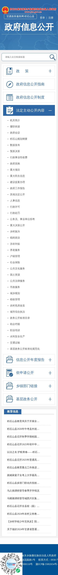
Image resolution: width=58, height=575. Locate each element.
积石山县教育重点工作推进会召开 (24, 467)
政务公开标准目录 (20, 318)
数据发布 (15, 145)
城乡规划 (15, 293)
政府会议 (15, 132)
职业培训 (15, 330)
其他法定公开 (17, 194)
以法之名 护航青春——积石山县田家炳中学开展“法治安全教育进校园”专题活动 (24, 452)
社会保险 (15, 262)
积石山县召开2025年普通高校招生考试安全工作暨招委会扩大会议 (24, 459)
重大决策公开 (17, 225)
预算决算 (15, 151)
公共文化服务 (17, 268)
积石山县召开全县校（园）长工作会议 (24, 506)
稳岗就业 (15, 237)
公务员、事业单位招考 (22, 219)
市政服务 (15, 287)
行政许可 (15, 206)
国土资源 (15, 274)
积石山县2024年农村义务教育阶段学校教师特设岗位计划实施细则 (24, 513)
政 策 (29, 71)
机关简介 (15, 120)
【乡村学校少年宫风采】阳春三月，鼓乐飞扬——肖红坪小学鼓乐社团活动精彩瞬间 (24, 521)
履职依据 (15, 126)
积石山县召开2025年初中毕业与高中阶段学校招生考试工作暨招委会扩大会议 (24, 444)
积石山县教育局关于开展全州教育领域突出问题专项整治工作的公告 (24, 421)
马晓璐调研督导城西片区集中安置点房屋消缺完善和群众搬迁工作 (24, 498)
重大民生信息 (17, 176)
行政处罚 (15, 213)
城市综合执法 (17, 311)
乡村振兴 (15, 231)
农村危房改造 (17, 305)
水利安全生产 (17, 336)
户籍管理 (15, 256)
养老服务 (15, 250)
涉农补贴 (15, 244)
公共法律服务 (17, 281)
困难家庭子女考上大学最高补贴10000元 (24, 475)
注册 (50, 17)
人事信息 (15, 200)
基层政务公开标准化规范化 (25, 348)
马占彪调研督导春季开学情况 (23, 490)
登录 (42, 17)
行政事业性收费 (18, 157)
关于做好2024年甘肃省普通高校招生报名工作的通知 (24, 529)
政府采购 (15, 163)
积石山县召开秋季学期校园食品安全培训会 (24, 436)
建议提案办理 (17, 182)
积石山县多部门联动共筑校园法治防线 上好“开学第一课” (24, 483)
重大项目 (15, 169)
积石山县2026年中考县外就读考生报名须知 (24, 429)
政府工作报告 (17, 188)
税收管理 (15, 299)
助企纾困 (15, 324)
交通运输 (15, 342)
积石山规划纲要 (18, 139)
